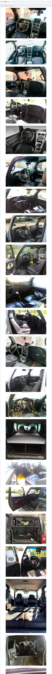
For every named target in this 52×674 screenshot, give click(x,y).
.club (6, 1)
